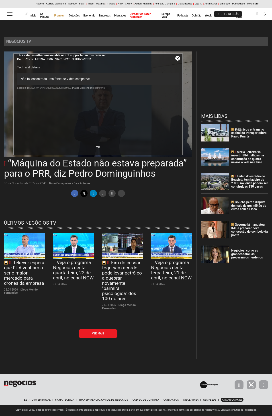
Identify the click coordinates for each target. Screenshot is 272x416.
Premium (59, 15)
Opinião (196, 15)
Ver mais (98, 335)
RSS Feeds (209, 401)
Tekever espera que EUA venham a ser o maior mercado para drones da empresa (24, 274)
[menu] (9, 14)
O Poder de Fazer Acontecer (140, 15)
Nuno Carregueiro (60, 185)
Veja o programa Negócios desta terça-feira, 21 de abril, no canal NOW (171, 271)
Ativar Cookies (232, 401)
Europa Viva (166, 15)
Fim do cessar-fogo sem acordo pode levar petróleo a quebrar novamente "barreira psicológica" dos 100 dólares (122, 282)
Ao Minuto (44, 15)
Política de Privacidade (244, 411)
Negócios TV (22, 42)
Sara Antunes (82, 185)
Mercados (120, 15)
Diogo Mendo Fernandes (21, 293)
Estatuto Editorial (37, 401)
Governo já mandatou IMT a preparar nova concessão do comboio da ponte (249, 231)
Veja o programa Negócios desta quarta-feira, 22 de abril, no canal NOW (73, 271)
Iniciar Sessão (228, 14)
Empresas (105, 15)
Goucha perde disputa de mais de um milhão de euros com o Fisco (248, 207)
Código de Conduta (146, 401)
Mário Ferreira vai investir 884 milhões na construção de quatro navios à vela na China (247, 159)
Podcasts (182, 15)
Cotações (74, 15)
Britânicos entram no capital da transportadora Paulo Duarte (248, 134)
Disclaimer (190, 401)
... (121, 194)
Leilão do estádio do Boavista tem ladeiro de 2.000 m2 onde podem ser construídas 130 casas (249, 183)
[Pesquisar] (257, 14)
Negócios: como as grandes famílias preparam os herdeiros (247, 255)
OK (98, 149)
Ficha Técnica (64, 401)
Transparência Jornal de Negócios (103, 401)
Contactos (171, 401)
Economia (89, 15)
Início (33, 15)
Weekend (210, 15)
